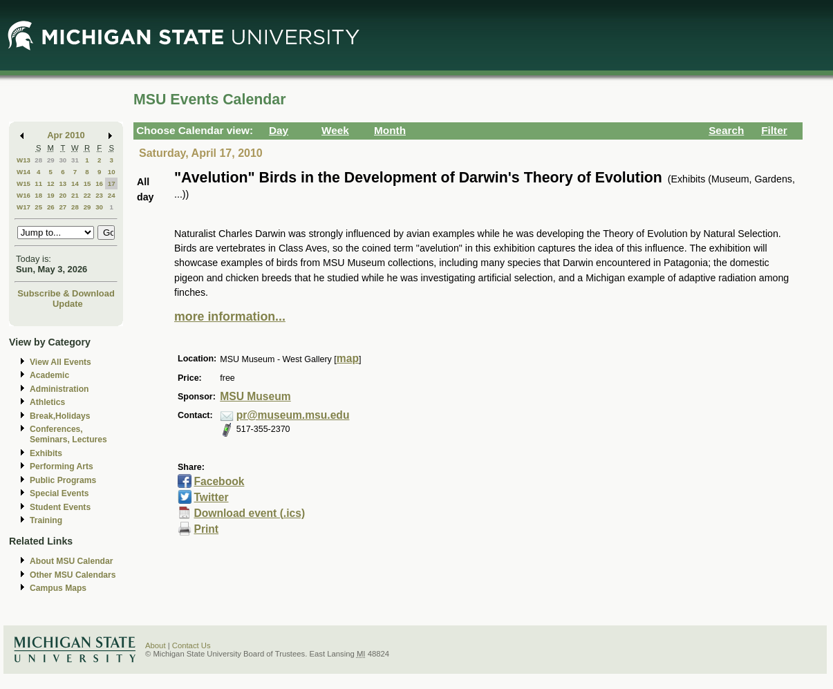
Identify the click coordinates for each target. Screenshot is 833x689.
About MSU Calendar (71, 561)
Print (206, 529)
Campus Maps (58, 588)
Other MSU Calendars (73, 575)
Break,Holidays (60, 416)
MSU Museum (255, 396)
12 (51, 183)
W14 (23, 172)
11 (38, 183)
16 (99, 183)
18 (38, 195)
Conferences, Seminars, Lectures (68, 434)
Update (68, 304)
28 (38, 160)
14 (75, 183)
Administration (59, 389)
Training (46, 520)
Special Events (59, 493)
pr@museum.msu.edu (293, 415)
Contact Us (191, 645)
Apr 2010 (66, 135)
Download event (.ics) (249, 513)
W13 (23, 160)
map (348, 358)
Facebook (219, 481)
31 (75, 160)
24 (111, 195)
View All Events (60, 362)
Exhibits (46, 453)
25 (38, 207)
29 (51, 160)
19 (51, 195)
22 (87, 195)
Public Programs (63, 480)
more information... (230, 316)
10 (111, 172)
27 (62, 207)
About (155, 645)
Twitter (211, 497)
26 (51, 207)
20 (62, 195)
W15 (23, 183)
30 (62, 160)
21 (75, 195)
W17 (23, 207)
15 (87, 183)
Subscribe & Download (66, 293)
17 (111, 183)
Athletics (47, 402)
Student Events (60, 507)
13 (62, 183)
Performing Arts (61, 466)
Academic (49, 375)
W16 (23, 195)
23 (99, 195)
